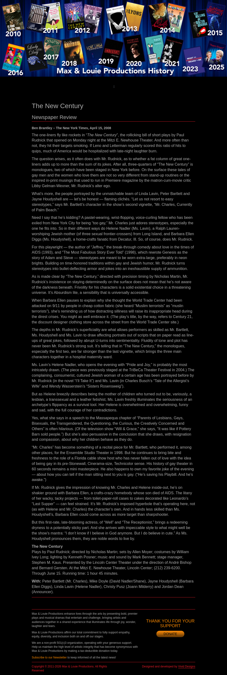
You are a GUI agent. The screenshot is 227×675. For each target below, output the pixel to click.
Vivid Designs (186, 666)
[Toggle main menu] (114, 87)
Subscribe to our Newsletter (49, 657)
